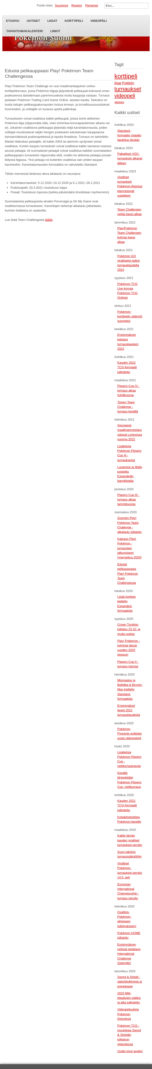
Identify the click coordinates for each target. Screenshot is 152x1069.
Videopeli (98, 21)
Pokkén (128, 83)
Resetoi (76, 5)
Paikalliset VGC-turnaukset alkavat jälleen (129, 158)
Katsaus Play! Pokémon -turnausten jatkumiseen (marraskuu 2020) (129, 548)
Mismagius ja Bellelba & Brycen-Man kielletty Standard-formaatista (130, 689)
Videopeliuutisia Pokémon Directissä (128, 1014)
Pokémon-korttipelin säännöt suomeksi (129, 316)
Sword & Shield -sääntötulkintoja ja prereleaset (129, 981)
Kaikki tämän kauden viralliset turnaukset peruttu (129, 840)
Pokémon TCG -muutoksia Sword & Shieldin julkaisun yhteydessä (129, 1035)
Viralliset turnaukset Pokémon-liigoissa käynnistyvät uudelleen (129, 186)
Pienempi (91, 5)
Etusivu (12, 21)
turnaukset (128, 89)
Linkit (55, 31)
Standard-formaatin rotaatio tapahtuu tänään (129, 135)
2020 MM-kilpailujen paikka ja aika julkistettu (129, 997)
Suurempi (61, 5)
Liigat (52, 21)
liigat (118, 83)
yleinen (119, 102)
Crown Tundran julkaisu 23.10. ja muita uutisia (128, 629)
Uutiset (33, 21)
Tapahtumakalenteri (24, 31)
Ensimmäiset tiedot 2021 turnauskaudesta (128, 710)
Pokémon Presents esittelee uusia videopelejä (129, 733)
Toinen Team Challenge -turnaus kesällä (127, 406)
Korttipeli (74, 21)
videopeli (125, 96)
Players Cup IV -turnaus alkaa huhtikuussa (128, 390)
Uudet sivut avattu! (130, 1051)
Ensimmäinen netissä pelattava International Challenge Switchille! (128, 954)
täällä (49, 220)
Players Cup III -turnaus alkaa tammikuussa (128, 499)
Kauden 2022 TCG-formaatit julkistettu (127, 367)
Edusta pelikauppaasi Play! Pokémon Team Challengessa (127, 573)
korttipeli (126, 76)
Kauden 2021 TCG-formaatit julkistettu (127, 805)
